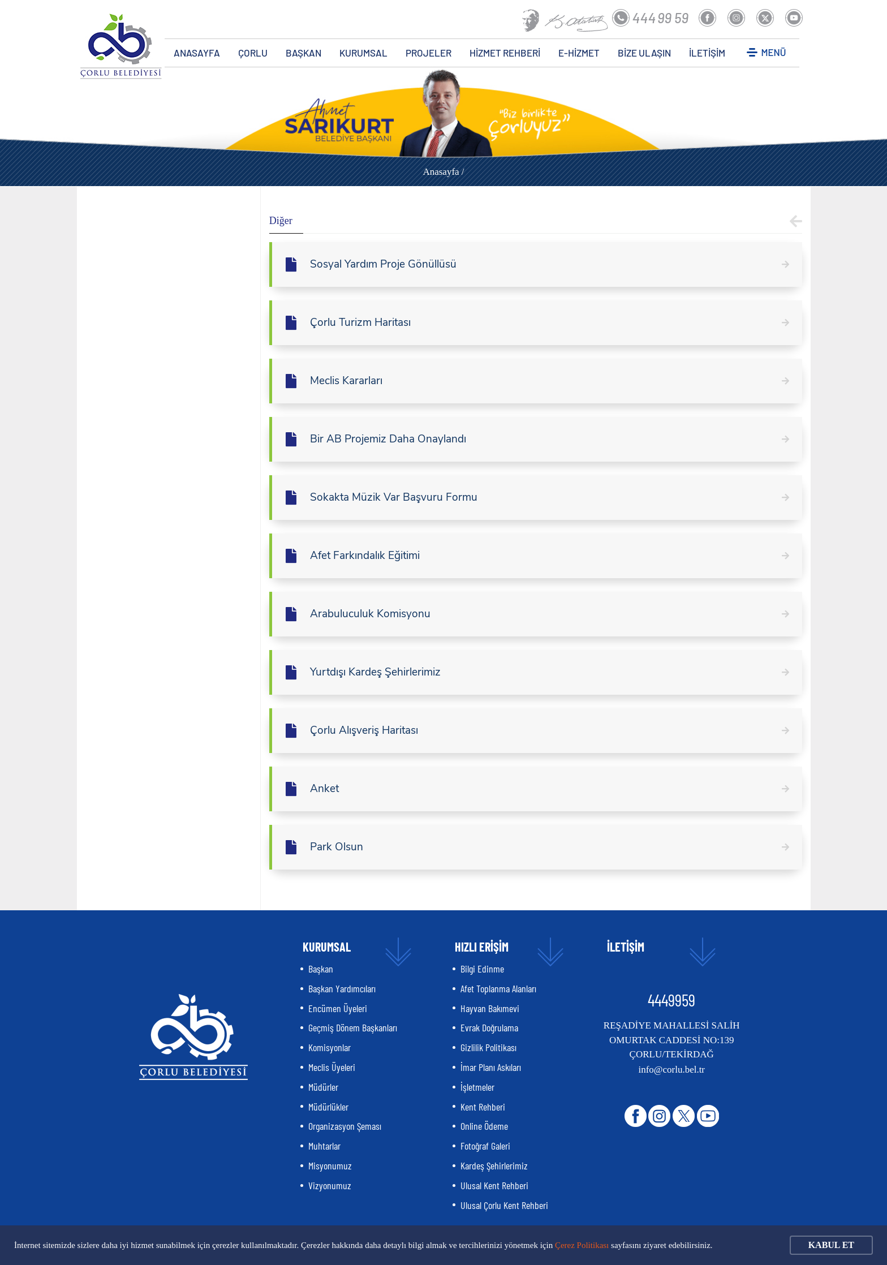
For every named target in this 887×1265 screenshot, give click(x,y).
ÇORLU (253, 52)
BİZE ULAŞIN (644, 52)
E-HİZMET (579, 52)
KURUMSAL (363, 52)
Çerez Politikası (582, 1245)
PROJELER (428, 52)
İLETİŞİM (707, 52)
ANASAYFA (197, 52)
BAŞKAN (303, 52)
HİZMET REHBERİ (505, 52)
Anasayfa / (443, 171)
